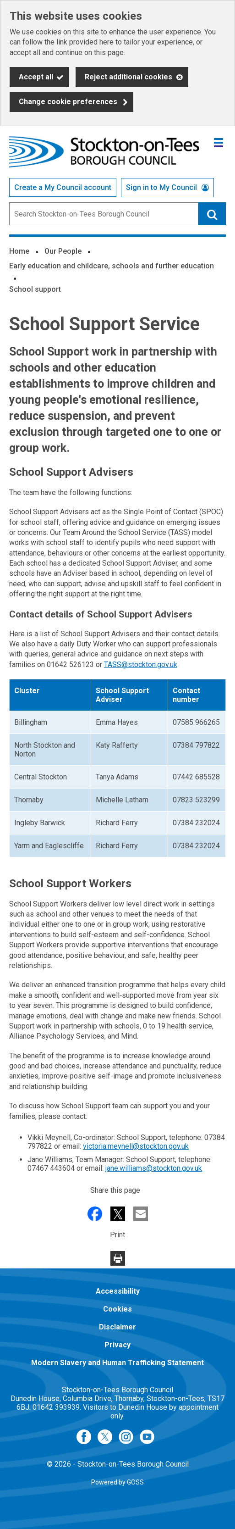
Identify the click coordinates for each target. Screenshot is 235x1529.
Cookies (117, 1309)
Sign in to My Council (161, 187)
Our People (63, 251)
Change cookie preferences (68, 101)
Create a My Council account (62, 187)
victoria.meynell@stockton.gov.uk (136, 1146)
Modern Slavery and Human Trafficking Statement (117, 1362)
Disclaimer (117, 1327)
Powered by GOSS (117, 1482)
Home (19, 251)
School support (35, 289)
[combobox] (103, 213)
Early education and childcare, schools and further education (111, 265)
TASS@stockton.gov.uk (140, 664)
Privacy (117, 1344)
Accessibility (118, 1291)
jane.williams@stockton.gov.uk (153, 1168)
